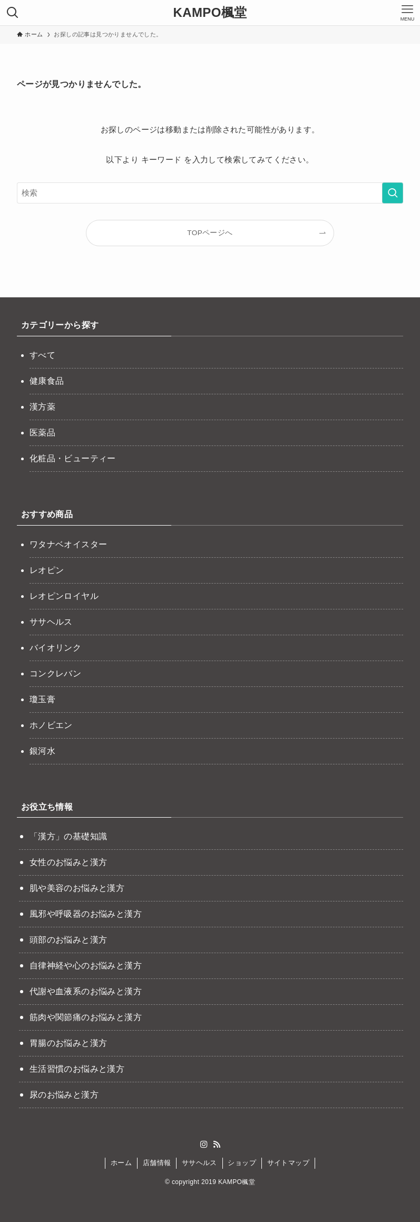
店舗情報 (157, 1163)
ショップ (242, 1163)
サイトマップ (288, 1163)
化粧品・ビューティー (73, 458)
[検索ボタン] (12, 12)
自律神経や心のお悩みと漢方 (86, 965)
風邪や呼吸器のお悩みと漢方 (86, 913)
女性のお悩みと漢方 (69, 862)
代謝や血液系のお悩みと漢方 (86, 991)
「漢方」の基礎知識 (69, 836)
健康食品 (47, 380)
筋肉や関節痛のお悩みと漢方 (86, 1017)
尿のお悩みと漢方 (64, 1094)
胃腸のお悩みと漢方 (69, 1043)
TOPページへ (209, 233)
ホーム (121, 1163)
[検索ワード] (210, 192)
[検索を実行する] (392, 192)
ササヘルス (199, 1163)
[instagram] (204, 1144)
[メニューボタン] (407, 12)
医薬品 (42, 432)
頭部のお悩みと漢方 (69, 939)
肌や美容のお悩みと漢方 (77, 888)
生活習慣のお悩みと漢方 (77, 1068)
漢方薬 (42, 406)
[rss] (216, 1144)
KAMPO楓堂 (210, 12)
